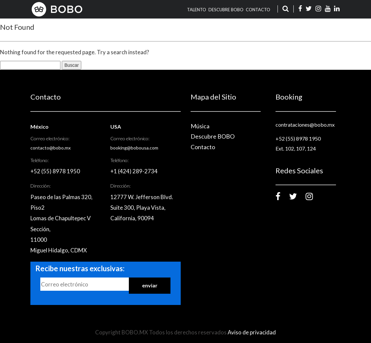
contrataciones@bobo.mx (305, 124)
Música (200, 126)
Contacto (258, 9)
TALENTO (196, 9)
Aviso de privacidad (252, 332)
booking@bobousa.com (134, 147)
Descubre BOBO (225, 9)
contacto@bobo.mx (50, 147)
